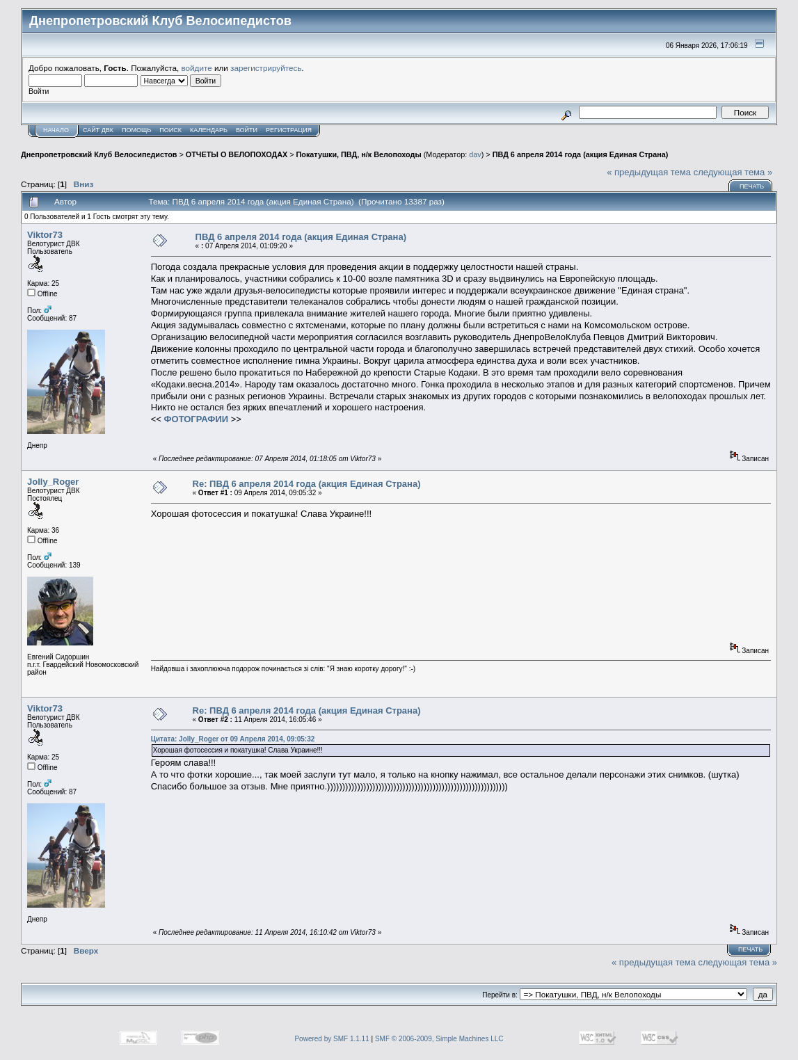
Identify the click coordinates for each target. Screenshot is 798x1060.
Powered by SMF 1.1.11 (331, 1039)
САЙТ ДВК (98, 130)
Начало (56, 130)
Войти (246, 130)
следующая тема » (733, 172)
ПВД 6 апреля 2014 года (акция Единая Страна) (581, 154)
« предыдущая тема (649, 172)
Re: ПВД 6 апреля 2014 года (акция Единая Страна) (307, 484)
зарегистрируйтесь (265, 67)
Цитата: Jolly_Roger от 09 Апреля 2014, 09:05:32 (233, 739)
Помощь (136, 130)
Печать (752, 186)
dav (475, 154)
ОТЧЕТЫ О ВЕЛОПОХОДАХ (236, 154)
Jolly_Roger (53, 481)
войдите (197, 67)
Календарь (209, 130)
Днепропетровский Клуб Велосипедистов (99, 154)
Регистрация (289, 130)
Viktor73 (45, 235)
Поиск (170, 130)
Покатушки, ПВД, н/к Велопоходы (359, 154)
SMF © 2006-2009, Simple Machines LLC (439, 1039)
